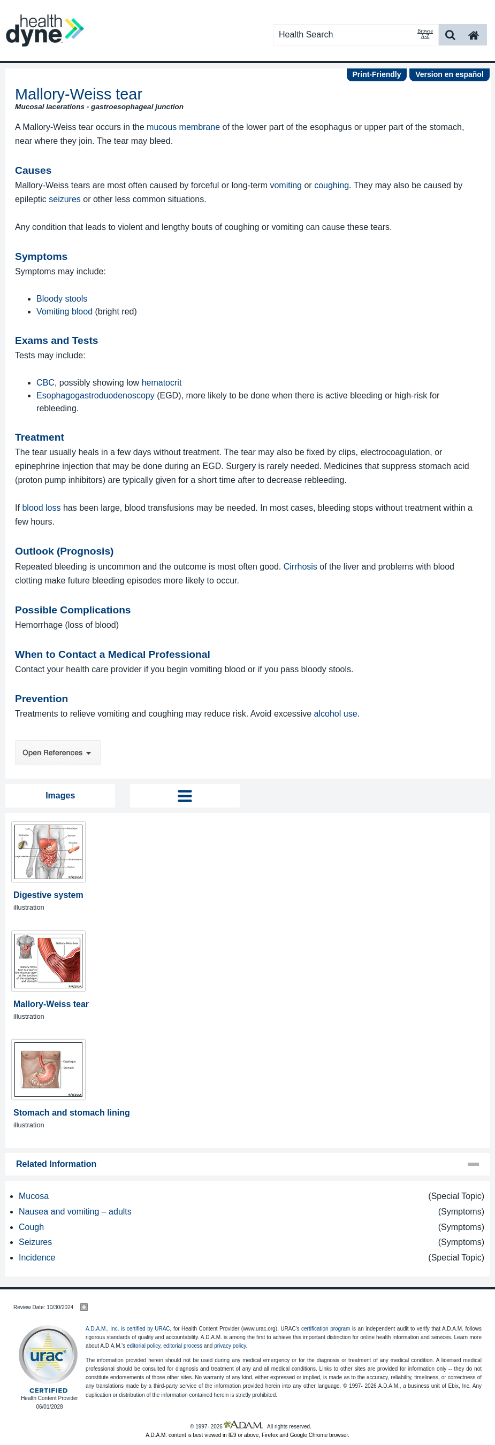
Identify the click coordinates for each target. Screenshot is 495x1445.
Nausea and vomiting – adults (75, 1211)
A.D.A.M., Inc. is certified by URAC (128, 1329)
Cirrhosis (300, 566)
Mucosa (34, 1196)
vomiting (286, 185)
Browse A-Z (425, 33)
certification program (325, 1329)
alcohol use (335, 713)
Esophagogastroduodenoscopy (95, 395)
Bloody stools (61, 298)
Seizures (35, 1242)
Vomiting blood (64, 311)
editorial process (182, 1346)
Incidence (37, 1257)
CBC (45, 382)
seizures (65, 199)
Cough (31, 1227)
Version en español (449, 74)
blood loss (41, 507)
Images (60, 795)
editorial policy (144, 1346)
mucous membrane (183, 127)
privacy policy (230, 1346)
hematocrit (162, 382)
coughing (331, 185)
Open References (58, 752)
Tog (185, 796)
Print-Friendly (376, 74)
